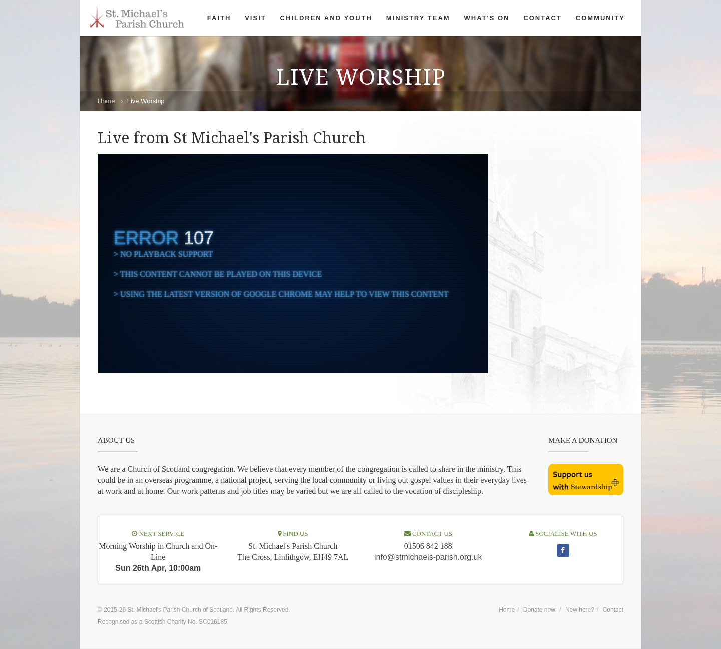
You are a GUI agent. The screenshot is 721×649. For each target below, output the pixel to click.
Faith (219, 18)
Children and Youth (326, 18)
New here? (579, 609)
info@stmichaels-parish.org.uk (428, 557)
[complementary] (293, 263)
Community (600, 18)
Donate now (539, 609)
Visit (255, 18)
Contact (542, 18)
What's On (487, 18)
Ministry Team (418, 18)
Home (106, 101)
